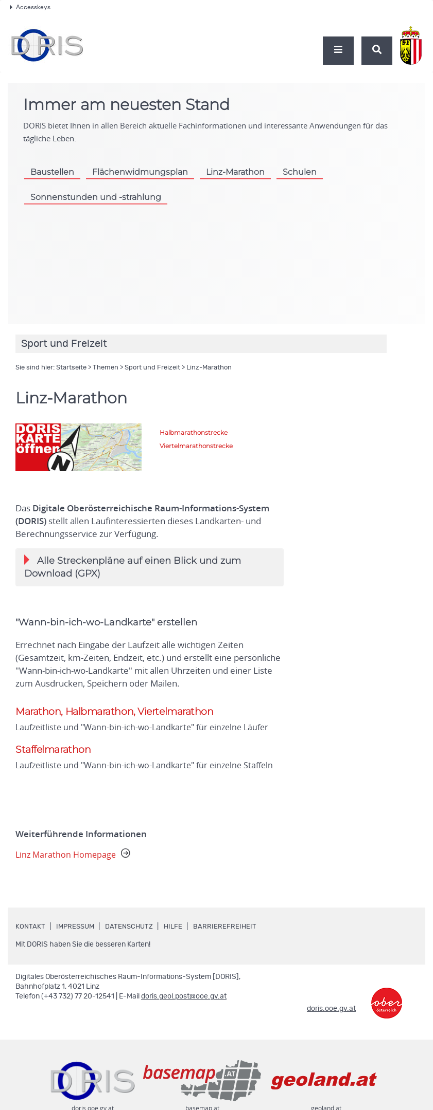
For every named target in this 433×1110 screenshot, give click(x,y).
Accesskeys (30, 7)
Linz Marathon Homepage (74, 856)
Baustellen (53, 171)
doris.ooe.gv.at (331, 1010)
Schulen (308, 171)
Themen (105, 367)
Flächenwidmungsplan (143, 171)
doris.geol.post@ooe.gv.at (184, 998)
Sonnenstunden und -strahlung (97, 197)
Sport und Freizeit (152, 367)
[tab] (149, 567)
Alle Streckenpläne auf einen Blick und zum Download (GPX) (132, 566)
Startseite (71, 367)
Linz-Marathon (242, 171)
